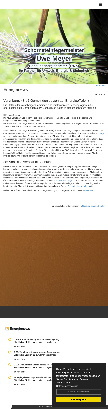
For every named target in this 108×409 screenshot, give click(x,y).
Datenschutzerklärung (67, 386)
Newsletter (88, 190)
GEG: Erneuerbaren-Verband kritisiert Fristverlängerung (40, 365)
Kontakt (49, 406)
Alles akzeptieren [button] (78, 399)
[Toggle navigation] (100, 4)
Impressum (64, 382)
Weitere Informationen (78, 392)
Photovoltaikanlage (64, 180)
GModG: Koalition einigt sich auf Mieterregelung (36, 339)
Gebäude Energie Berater (93, 206)
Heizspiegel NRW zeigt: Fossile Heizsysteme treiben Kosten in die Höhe (47, 377)
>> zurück (100, 86)
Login (41, 406)
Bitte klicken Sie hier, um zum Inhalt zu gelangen (35, 342)
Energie (101, 133)
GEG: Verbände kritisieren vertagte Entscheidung (37, 352)
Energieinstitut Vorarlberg (79, 186)
